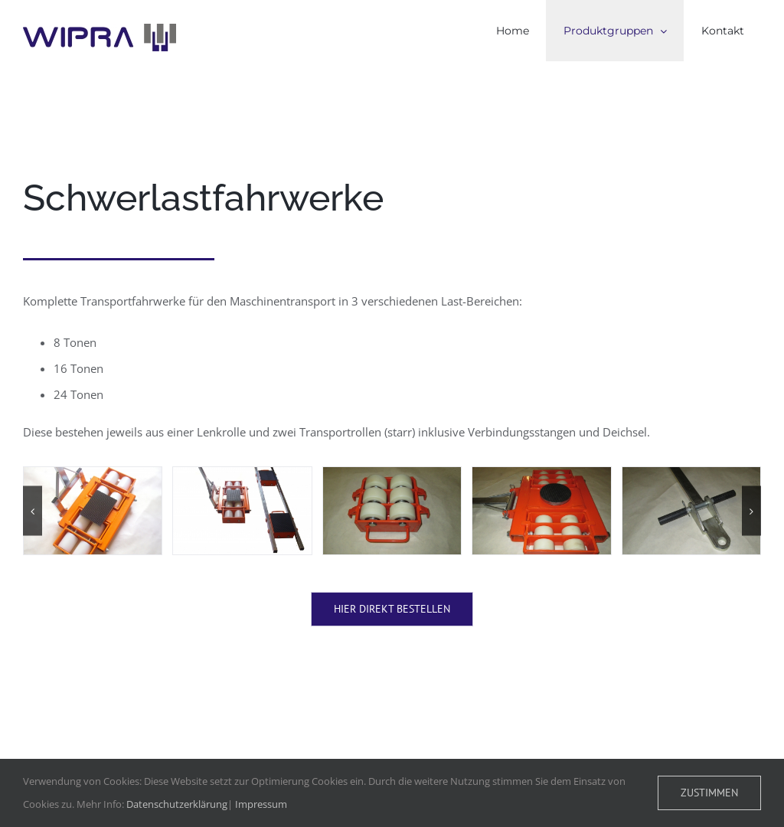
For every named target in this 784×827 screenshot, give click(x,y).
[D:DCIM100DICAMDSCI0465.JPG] (242, 510)
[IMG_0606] (541, 510)
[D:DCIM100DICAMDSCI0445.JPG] (93, 510)
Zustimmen (709, 792)
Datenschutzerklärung (176, 804)
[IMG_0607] (691, 510)
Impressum (261, 804)
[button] (32, 511)
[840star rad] (392, 510)
